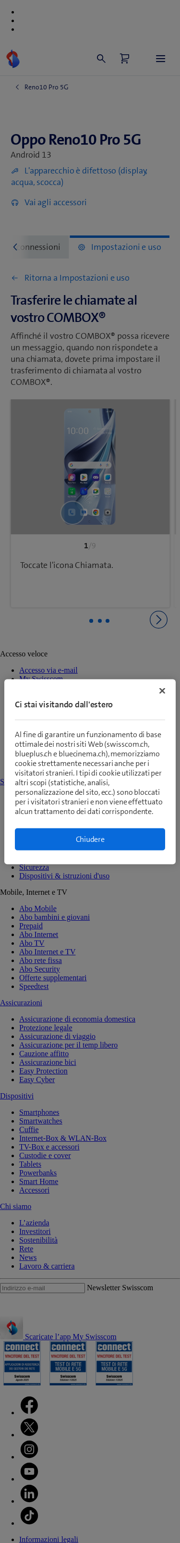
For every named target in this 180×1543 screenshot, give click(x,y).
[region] (89, 771)
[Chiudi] (162, 690)
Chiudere (90, 839)
